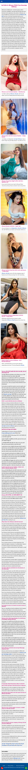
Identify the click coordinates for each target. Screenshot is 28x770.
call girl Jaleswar (15, 743)
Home (4, 765)
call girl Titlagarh (6, 743)
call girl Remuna (11, 745)
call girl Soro (19, 745)
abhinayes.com (16, 758)
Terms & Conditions (20, 765)
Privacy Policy (11, 765)
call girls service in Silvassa (8, 425)
